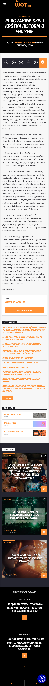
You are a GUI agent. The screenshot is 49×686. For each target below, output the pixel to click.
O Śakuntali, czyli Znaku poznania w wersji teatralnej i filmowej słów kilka (21, 352)
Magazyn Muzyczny (12, 414)
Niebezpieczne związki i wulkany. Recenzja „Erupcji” (21, 379)
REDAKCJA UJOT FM (25, 42)
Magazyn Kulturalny (13, 431)
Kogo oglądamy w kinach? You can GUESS (20, 362)
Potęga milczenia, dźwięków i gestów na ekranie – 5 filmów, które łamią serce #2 (24, 607)
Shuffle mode (10, 423)
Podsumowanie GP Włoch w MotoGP (17, 358)
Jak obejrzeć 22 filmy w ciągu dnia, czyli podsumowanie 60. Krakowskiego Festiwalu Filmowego (25, 644)
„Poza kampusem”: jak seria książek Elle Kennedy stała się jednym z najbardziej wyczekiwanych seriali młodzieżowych (24, 329)
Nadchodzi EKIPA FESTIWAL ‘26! (15, 367)
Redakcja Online (10, 487)
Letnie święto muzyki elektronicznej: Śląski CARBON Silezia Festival (22, 338)
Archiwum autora (24, 310)
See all (7, 398)
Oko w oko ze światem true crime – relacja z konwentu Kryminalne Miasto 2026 (21, 372)
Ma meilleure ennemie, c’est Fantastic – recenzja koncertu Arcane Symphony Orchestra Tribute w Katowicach (23, 388)
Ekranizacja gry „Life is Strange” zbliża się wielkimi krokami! (21, 345)
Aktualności (24, 16)
